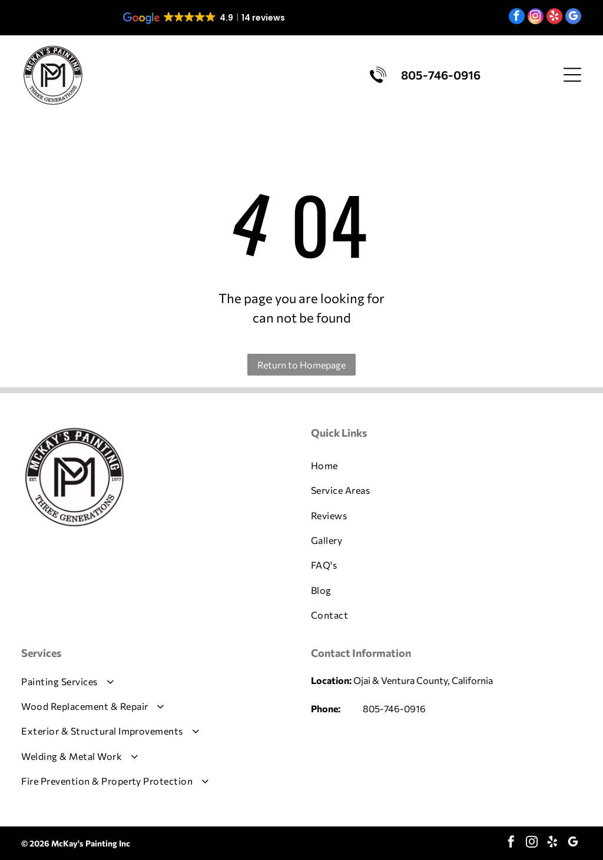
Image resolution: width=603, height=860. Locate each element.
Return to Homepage (301, 364)
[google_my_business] (573, 17)
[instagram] (536, 17)
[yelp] (554, 17)
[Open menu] (572, 75)
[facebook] (517, 17)
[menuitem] (446, 465)
